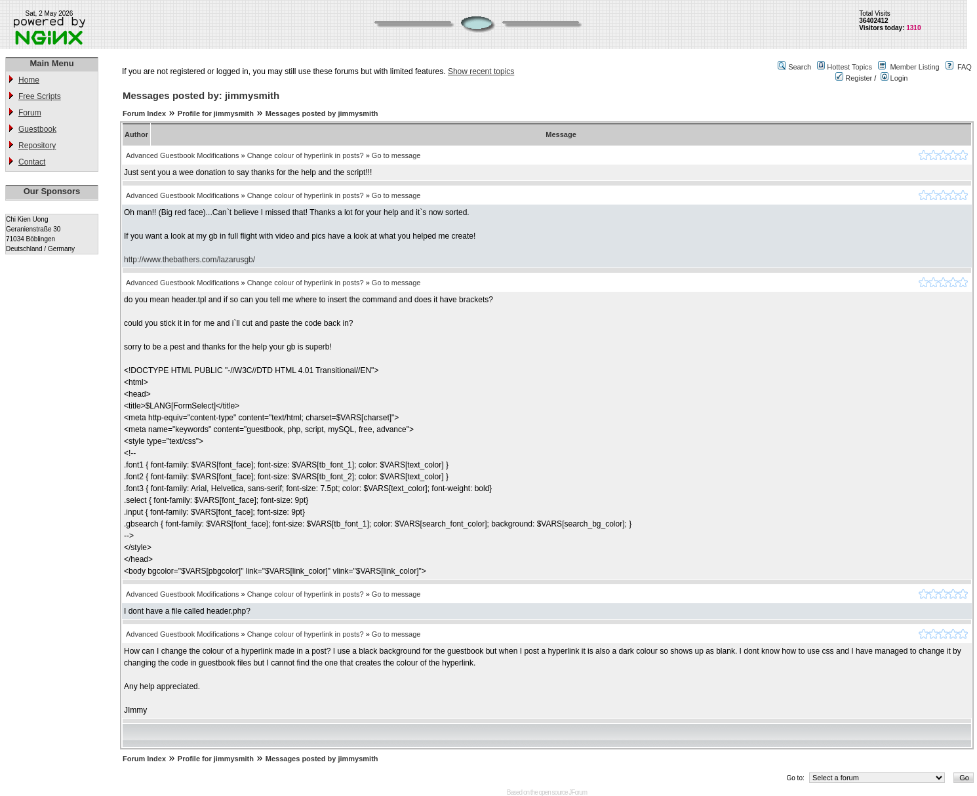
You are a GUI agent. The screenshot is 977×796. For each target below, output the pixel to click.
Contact (31, 162)
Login (894, 78)
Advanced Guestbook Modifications (182, 155)
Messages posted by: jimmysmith (201, 95)
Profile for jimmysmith (216, 113)
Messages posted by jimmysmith (322, 113)
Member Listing (914, 67)
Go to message (396, 155)
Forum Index (144, 113)
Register (853, 78)
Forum (29, 112)
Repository (37, 145)
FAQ (964, 67)
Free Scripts (39, 96)
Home (28, 80)
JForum (577, 792)
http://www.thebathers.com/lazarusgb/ (189, 259)
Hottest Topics (849, 67)
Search (799, 67)
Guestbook (37, 129)
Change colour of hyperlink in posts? (305, 155)
